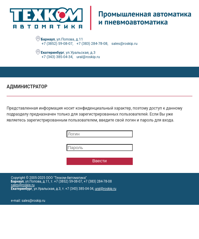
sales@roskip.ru (124, 43)
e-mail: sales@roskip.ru (28, 200)
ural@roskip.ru (88, 57)
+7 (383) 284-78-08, (92, 43)
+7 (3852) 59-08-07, (57, 43)
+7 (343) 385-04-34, (57, 57)
